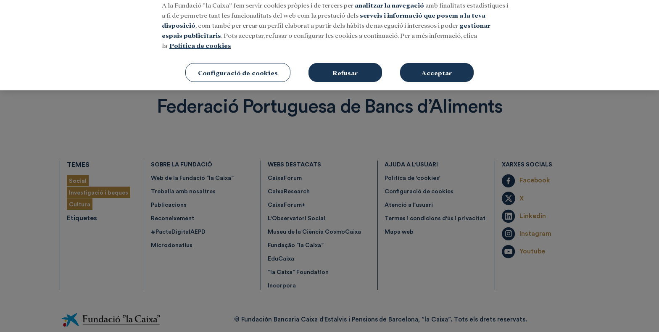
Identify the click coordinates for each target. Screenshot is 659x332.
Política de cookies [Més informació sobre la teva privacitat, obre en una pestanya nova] (200, 36)
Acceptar (437, 63)
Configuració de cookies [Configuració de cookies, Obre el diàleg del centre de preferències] (238, 63)
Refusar (345, 63)
